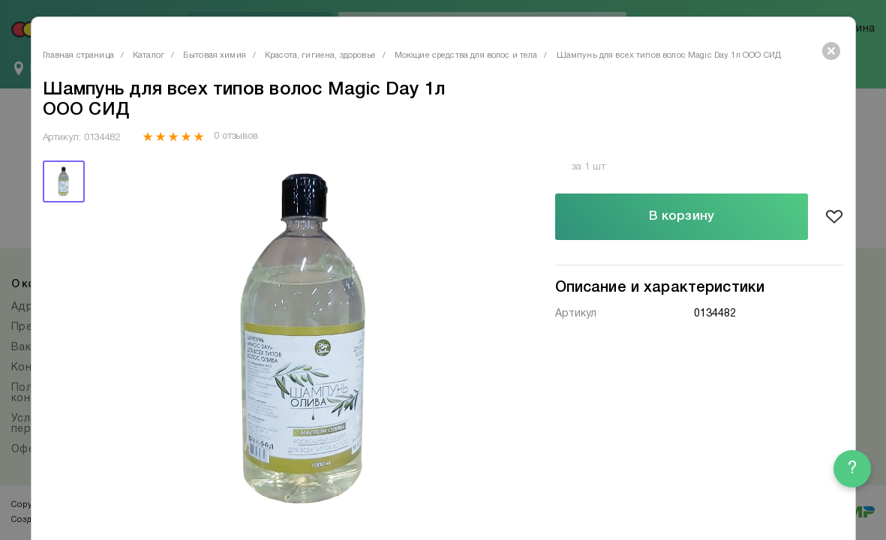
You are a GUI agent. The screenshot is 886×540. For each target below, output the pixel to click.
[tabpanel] (303, 338)
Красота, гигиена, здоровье (320, 55)
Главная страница (78, 55)
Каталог (148, 55)
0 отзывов (236, 136)
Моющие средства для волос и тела (466, 55)
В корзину (681, 216)
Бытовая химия (214, 55)
